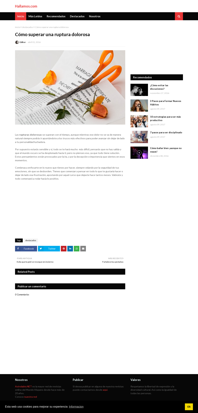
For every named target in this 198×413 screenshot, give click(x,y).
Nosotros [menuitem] (94, 16)
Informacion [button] (76, 406)
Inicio (17, 27)
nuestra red (30, 396)
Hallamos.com (26, 6)
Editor (23, 42)
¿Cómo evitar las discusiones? (159, 87)
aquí (105, 389)
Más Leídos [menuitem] (35, 16)
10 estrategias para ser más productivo (165, 118)
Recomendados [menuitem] (56, 16)
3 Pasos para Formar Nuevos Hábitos (165, 103)
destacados (27, 27)
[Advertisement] (156, 47)
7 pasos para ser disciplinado (166, 132)
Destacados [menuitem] (77, 16)
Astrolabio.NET (23, 386)
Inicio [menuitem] (20, 16)
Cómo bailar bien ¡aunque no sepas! (166, 150)
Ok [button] (188, 406)
